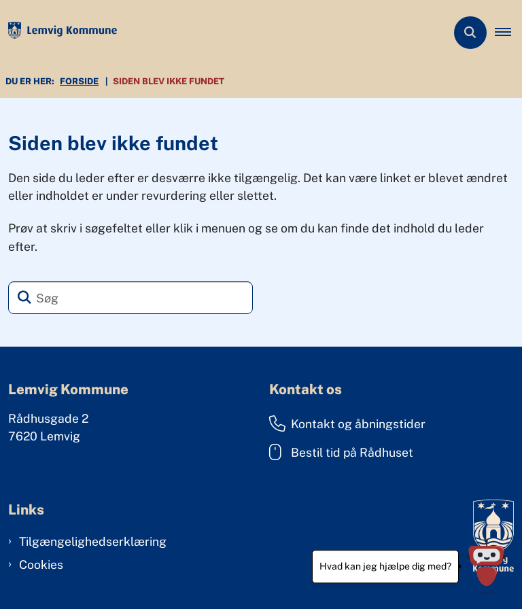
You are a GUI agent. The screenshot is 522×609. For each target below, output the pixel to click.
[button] (508, 32)
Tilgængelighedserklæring (93, 541)
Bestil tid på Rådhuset (341, 452)
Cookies (41, 564)
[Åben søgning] (470, 32)
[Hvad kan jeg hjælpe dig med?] (486, 566)
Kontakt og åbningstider (347, 423)
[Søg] (130, 297)
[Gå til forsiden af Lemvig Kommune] (58, 33)
